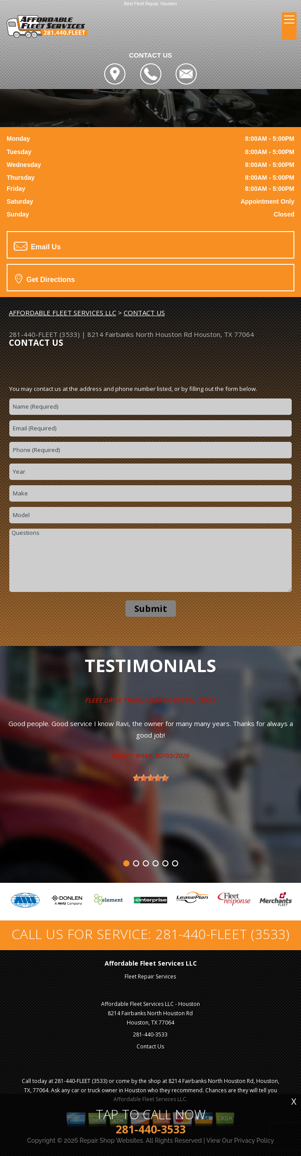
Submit (150, 609)
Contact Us (150, 1046)
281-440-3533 (150, 1034)
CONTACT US (144, 312)
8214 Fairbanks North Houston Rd (139, 334)
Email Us (37, 246)
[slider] (150, 777)
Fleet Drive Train (113, 700)
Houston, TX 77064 (224, 334)
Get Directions (45, 278)
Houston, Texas (190, 700)
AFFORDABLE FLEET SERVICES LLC (62, 312)
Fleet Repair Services (150, 976)
